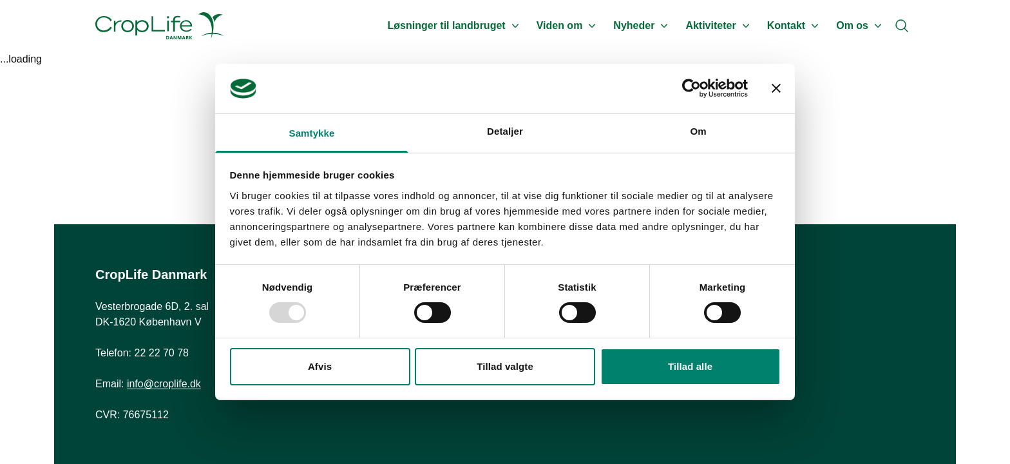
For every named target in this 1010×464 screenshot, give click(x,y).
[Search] (901, 25)
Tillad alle (690, 366)
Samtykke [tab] (312, 133)
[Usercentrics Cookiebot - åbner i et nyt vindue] (691, 88)
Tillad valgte (505, 366)
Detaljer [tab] (505, 131)
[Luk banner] (776, 88)
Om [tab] (698, 131)
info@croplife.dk (164, 383)
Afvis (320, 366)
